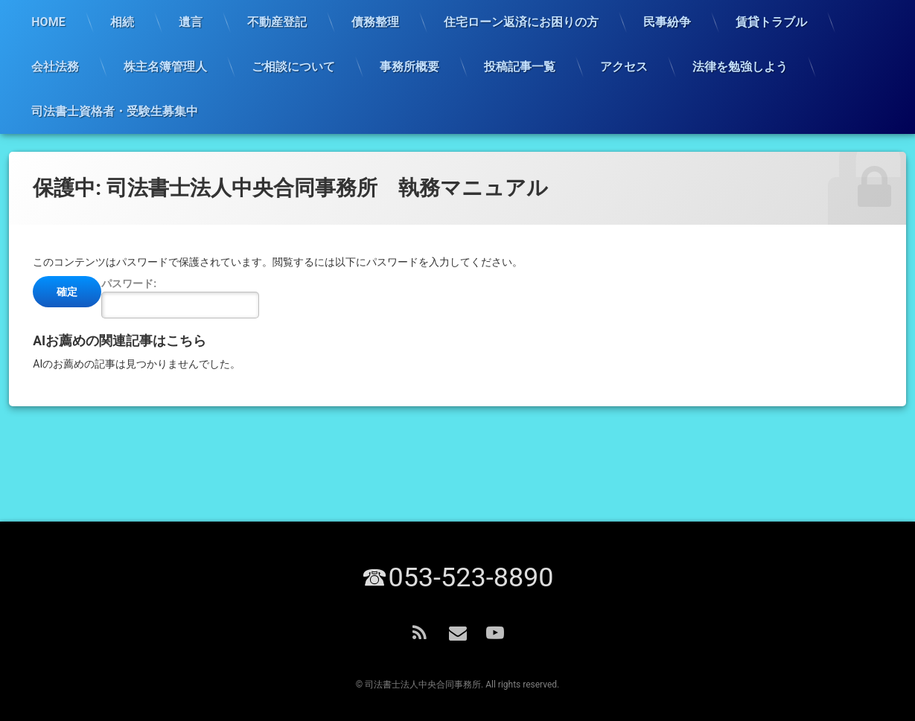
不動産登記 (277, 22)
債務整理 (375, 22)
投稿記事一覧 (519, 67)
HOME (48, 22)
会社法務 (55, 67)
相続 (122, 22)
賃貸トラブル (771, 22)
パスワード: (180, 298)
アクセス (624, 67)
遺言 (191, 22)
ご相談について (293, 67)
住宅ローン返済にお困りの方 (521, 22)
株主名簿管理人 (165, 67)
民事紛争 (667, 22)
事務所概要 (409, 67)
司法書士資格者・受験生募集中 (114, 111)
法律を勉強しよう (740, 67)
